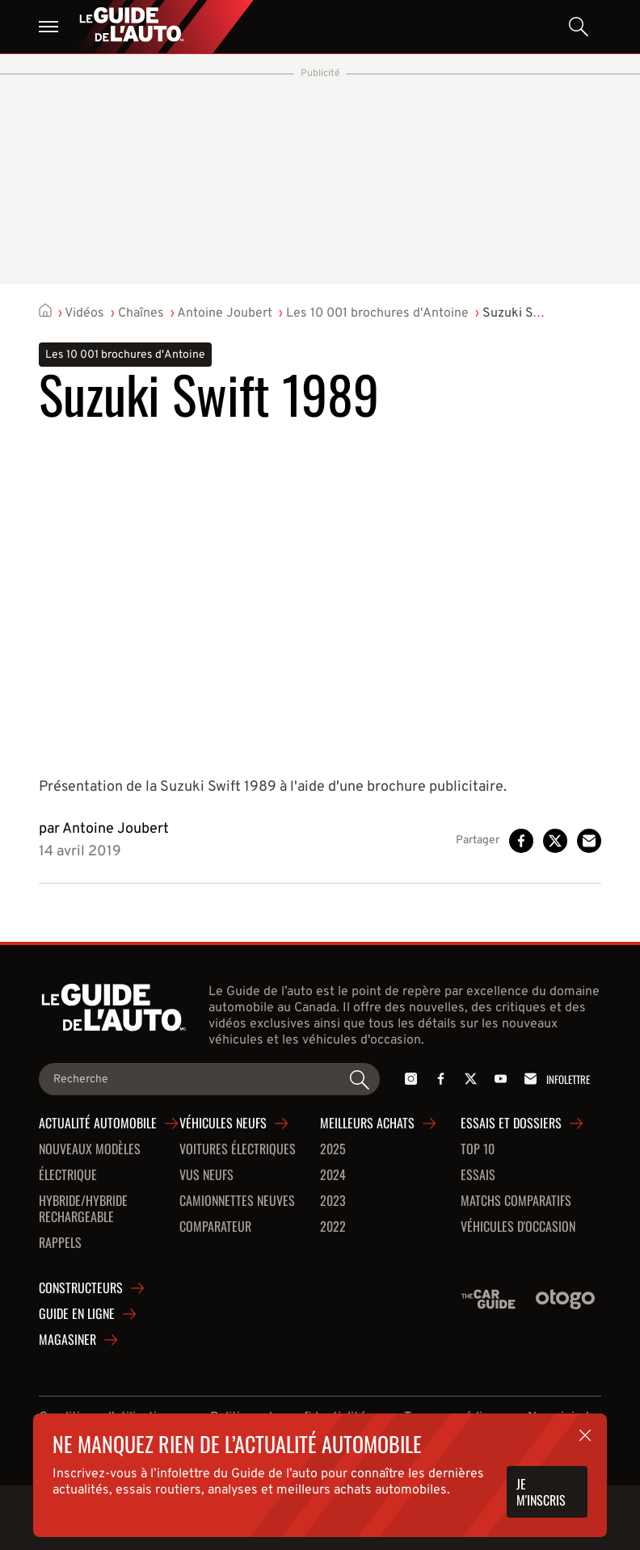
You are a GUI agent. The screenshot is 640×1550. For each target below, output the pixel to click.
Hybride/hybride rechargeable (83, 1209)
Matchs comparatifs (516, 1201)
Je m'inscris (541, 1492)
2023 (333, 1201)
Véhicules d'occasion (518, 1227)
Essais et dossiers (511, 1123)
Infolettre (554, 1078)
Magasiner (67, 1340)
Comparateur (215, 1227)
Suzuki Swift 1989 (534, 313)
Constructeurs (81, 1288)
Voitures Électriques (237, 1149)
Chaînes (141, 313)
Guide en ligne (77, 1314)
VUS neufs (206, 1175)
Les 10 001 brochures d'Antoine (377, 313)
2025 (333, 1149)
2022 (333, 1227)
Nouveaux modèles (90, 1149)
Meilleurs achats (367, 1123)
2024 (333, 1175)
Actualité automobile (98, 1123)
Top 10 (478, 1149)
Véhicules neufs (223, 1123)
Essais (478, 1175)
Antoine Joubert (224, 313)
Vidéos (84, 313)
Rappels (60, 1243)
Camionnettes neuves (237, 1201)
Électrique (68, 1175)
